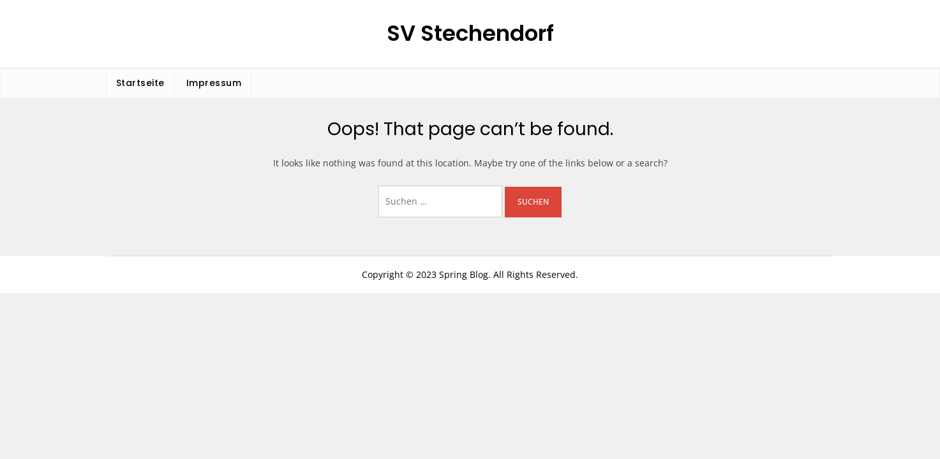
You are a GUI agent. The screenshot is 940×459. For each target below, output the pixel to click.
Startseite (140, 82)
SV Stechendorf (470, 33)
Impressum (214, 82)
